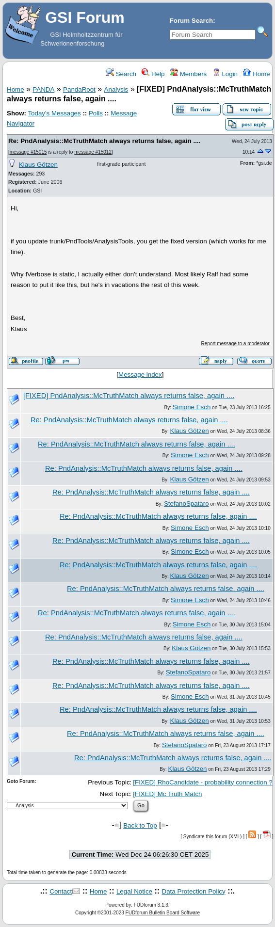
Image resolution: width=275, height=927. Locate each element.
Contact (60, 891)
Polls (96, 113)
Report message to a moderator (235, 343)
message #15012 (93, 152)
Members (188, 74)
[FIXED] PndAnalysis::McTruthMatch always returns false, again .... (128, 396)
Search (121, 74)
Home (256, 74)
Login (225, 74)
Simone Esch (192, 407)
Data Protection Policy (194, 891)
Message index (140, 374)
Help (153, 74)
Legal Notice (134, 891)
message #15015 (28, 152)
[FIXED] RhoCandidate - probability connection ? (202, 782)
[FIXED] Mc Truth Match (167, 794)
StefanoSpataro (186, 503)
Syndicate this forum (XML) (212, 836)
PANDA (43, 89)
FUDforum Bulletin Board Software (163, 912)
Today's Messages (54, 113)
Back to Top (140, 825)
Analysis (116, 89)
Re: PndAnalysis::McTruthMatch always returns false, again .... (104, 140)
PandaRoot (79, 89)
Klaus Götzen (38, 164)
